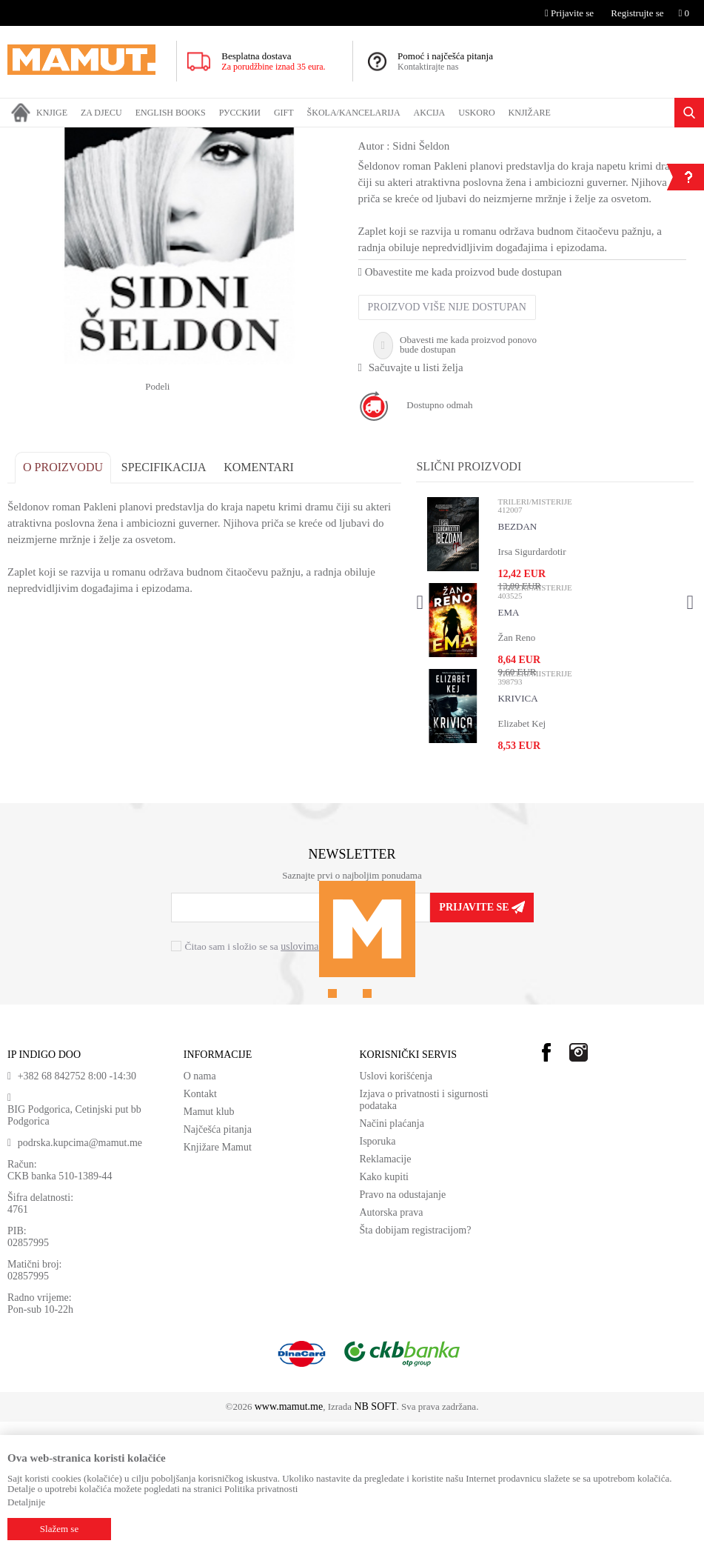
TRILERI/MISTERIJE (359, 137)
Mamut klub (209, 1245)
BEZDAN (517, 659)
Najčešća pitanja (218, 1262)
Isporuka (378, 1274)
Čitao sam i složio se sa (274, 1079)
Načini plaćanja (392, 1256)
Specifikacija (164, 599)
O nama (200, 1209)
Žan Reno (516, 770)
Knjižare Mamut (218, 1280)
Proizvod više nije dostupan (446, 439)
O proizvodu (63, 599)
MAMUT (24, 137)
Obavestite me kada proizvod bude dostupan (459, 404)
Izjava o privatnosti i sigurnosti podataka (424, 1233)
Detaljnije (26, 1502)
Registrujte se (637, 13)
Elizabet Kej (521, 856)
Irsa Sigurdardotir (531, 684)
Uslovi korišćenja (396, 1209)
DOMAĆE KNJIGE (131, 137)
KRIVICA (517, 830)
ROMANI (196, 137)
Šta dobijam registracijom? (416, 1363)
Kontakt (200, 1227)
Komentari (259, 599)
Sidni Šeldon (420, 278)
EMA (508, 744)
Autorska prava (391, 1345)
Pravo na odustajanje (403, 1327)
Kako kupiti (384, 1310)
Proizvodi (68, 137)
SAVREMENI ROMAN (266, 137)
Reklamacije (386, 1292)
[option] (179, 338)
